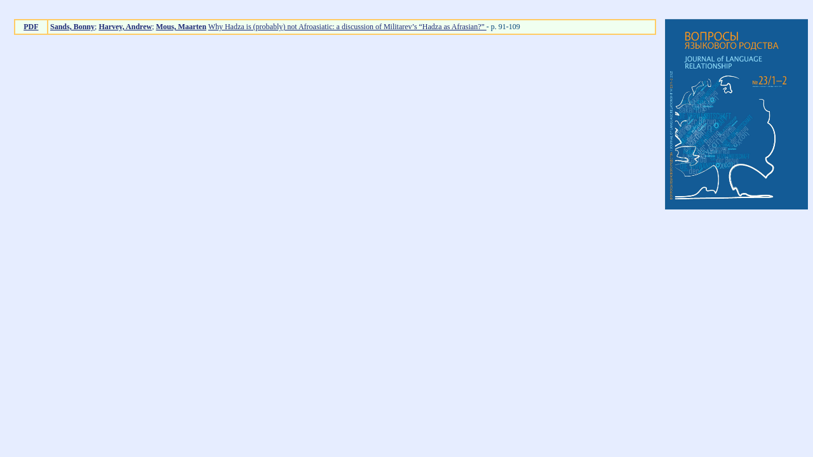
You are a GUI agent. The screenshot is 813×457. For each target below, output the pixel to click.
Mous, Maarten (181, 26)
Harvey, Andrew (125, 26)
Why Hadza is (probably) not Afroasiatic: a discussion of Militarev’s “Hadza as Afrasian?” (347, 26)
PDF (31, 26)
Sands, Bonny (72, 26)
